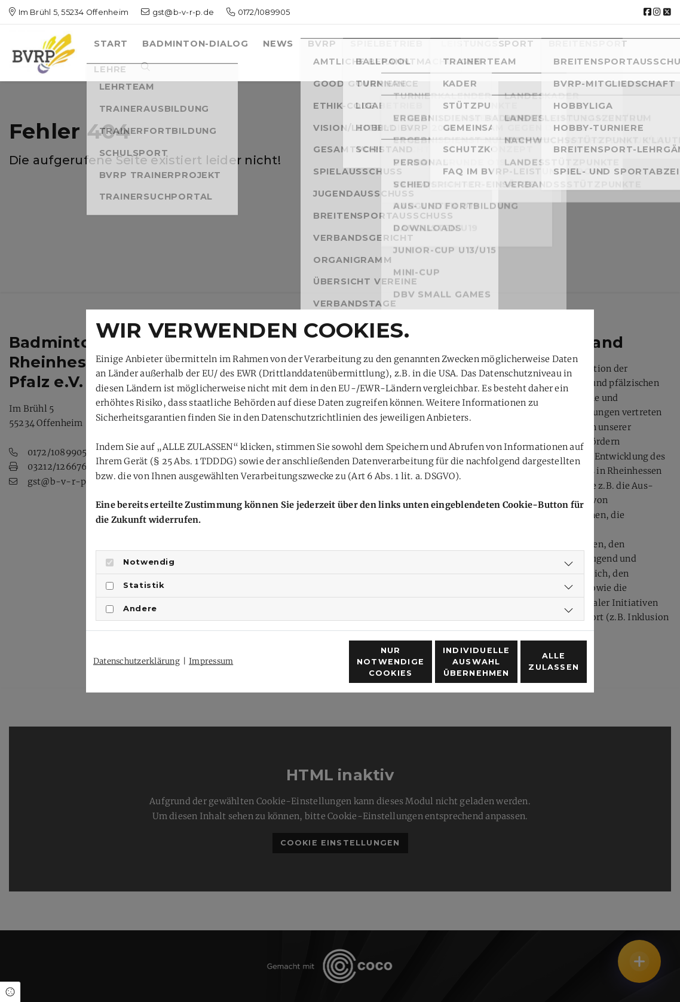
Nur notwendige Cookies (304, 668)
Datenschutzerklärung (136, 640)
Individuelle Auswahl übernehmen (417, 668)
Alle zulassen (532, 668)
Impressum (211, 640)
